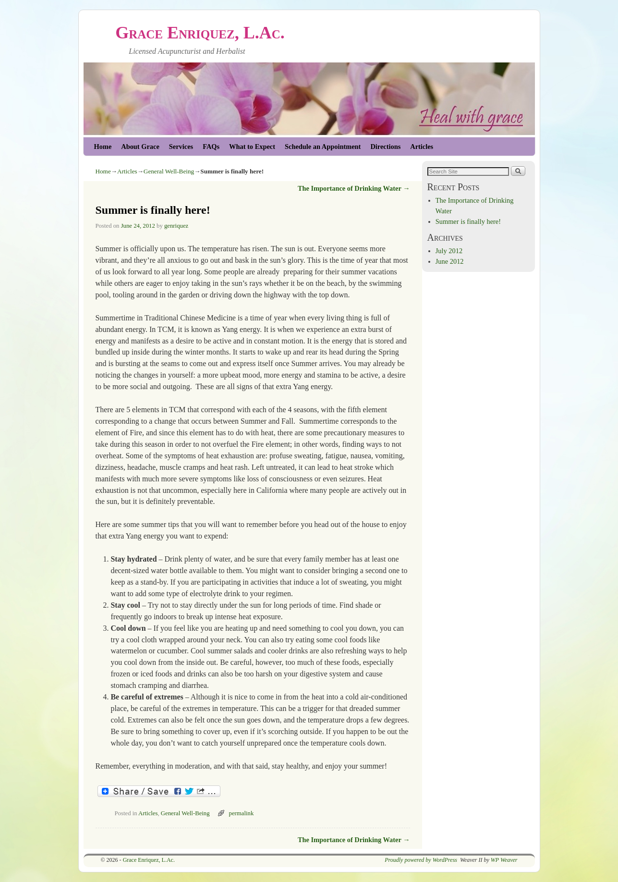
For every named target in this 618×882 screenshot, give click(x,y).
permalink (241, 813)
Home (103, 146)
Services (181, 146)
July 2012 (449, 251)
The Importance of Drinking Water (354, 188)
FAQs (211, 146)
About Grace (140, 146)
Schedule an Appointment (323, 146)
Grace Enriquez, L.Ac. (200, 32)
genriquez (176, 225)
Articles (421, 146)
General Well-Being (169, 171)
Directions (385, 146)
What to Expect (252, 146)
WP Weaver (504, 860)
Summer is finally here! (468, 221)
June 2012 (450, 261)
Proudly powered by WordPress (421, 860)
